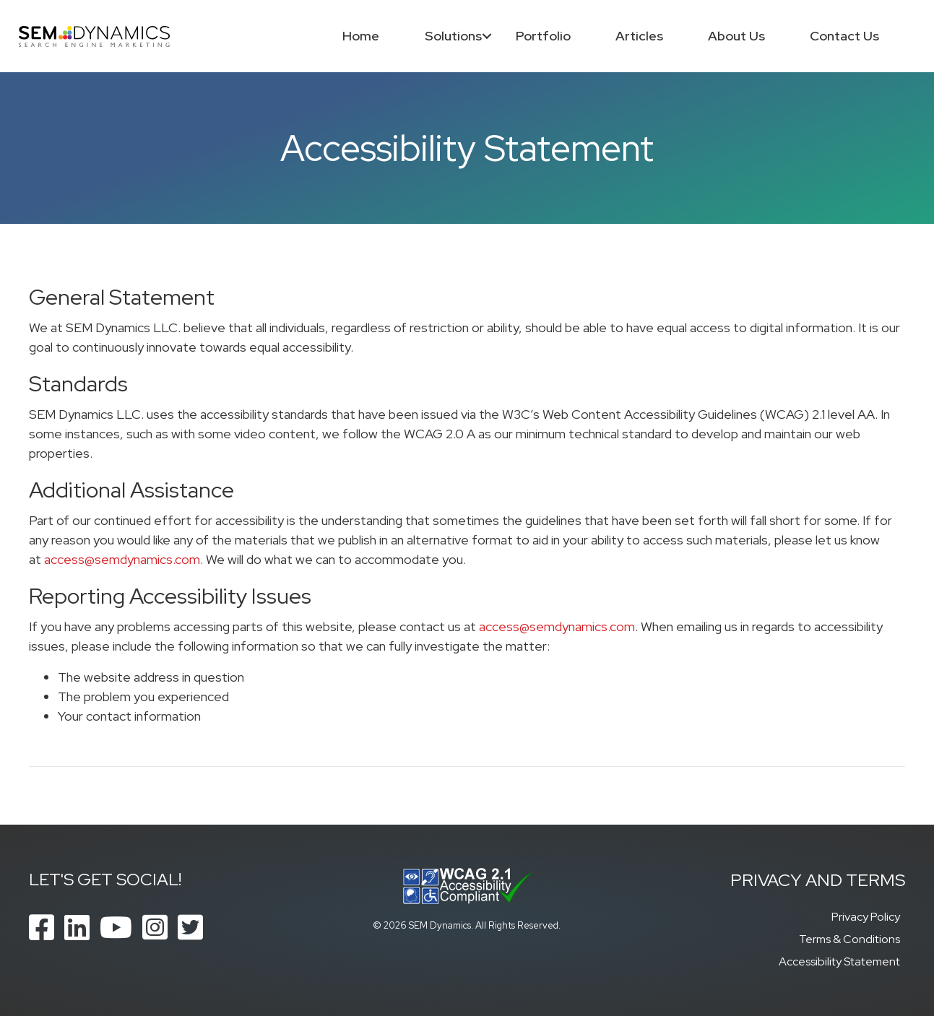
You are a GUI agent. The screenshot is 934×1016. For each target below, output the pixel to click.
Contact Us (844, 35)
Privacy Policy (865, 916)
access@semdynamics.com (122, 559)
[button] (487, 36)
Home (360, 35)
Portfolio (542, 35)
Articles (638, 35)
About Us (735, 35)
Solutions (452, 35)
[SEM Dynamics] (95, 35)
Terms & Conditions (849, 939)
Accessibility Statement (839, 961)
